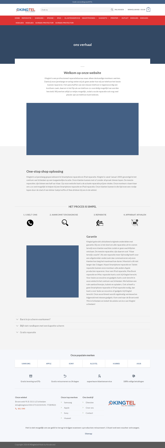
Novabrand (50, 444)
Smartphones (89, 18)
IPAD (60, 18)
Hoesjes (134, 18)
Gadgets (104, 18)
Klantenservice (72, 18)
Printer (115, 18)
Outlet (125, 18)
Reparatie (27, 18)
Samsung (40, 18)
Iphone (51, 18)
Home (17, 18)
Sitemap (88, 433)
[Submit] (112, 10)
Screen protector (44, 23)
